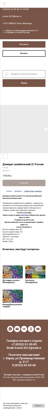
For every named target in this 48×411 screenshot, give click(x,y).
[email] (17, 329)
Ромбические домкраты (33, 191)
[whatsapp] (10, 329)
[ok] (31, 329)
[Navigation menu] (4, 4)
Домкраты (18, 191)
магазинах (24, 215)
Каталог (9, 191)
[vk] (24, 329)
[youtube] (38, 329)
